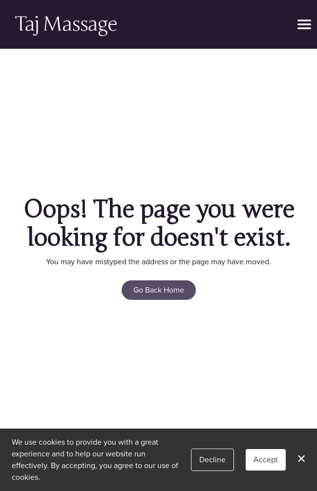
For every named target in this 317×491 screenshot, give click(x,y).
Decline (212, 459)
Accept (266, 459)
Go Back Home (158, 289)
